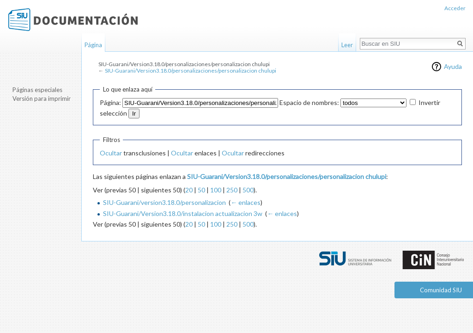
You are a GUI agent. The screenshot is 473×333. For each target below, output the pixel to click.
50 (201, 190)
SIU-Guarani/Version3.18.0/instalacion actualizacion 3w (182, 213)
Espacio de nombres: (309, 102)
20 (189, 190)
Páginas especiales (37, 89)
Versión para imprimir (41, 98)
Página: (110, 102)
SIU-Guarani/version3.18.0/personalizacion (164, 202)
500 (248, 190)
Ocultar (111, 153)
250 (231, 190)
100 (215, 190)
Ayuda (453, 66)
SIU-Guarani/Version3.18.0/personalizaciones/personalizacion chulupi (190, 70)
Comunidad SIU (441, 290)
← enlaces (245, 202)
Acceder (455, 8)
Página (93, 45)
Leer (347, 45)
